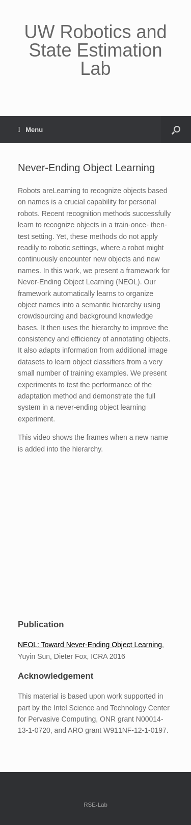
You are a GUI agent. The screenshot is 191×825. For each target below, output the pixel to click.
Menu (30, 130)
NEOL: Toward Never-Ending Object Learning (90, 645)
